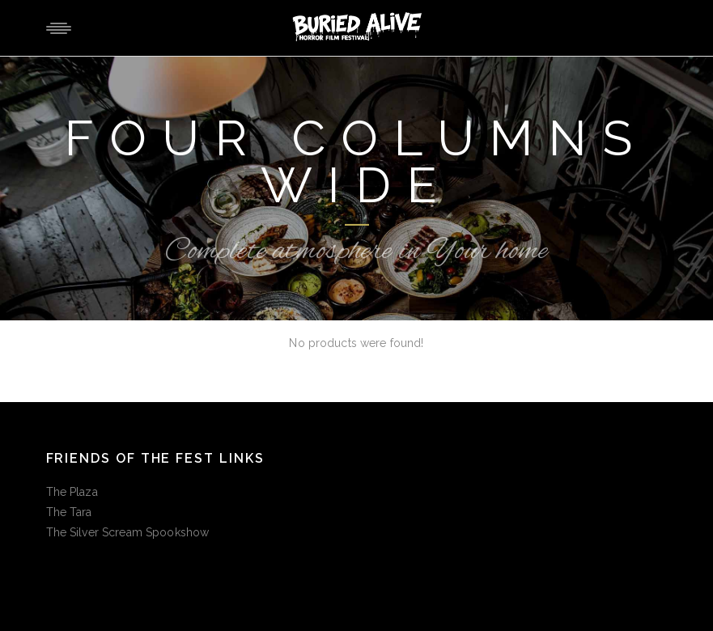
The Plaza (72, 491)
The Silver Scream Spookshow (128, 532)
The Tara (69, 512)
